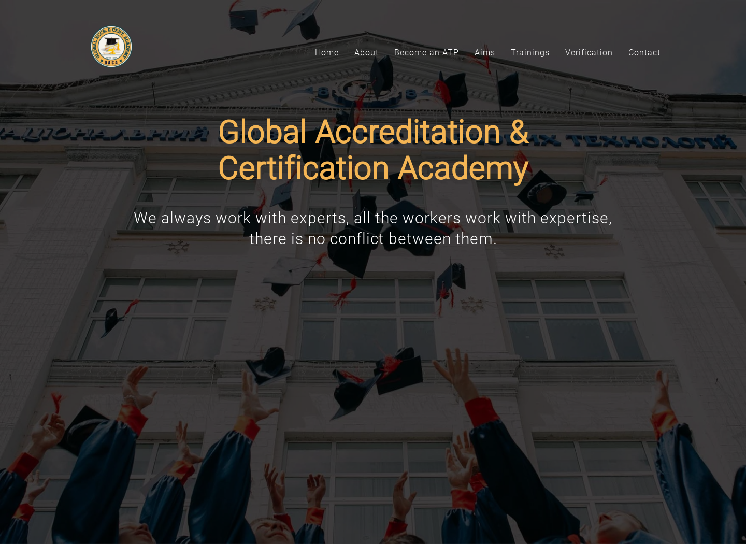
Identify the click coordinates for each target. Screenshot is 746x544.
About (366, 53)
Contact (644, 53)
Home (327, 53)
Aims (485, 53)
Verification (589, 53)
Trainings (530, 53)
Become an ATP (426, 53)
